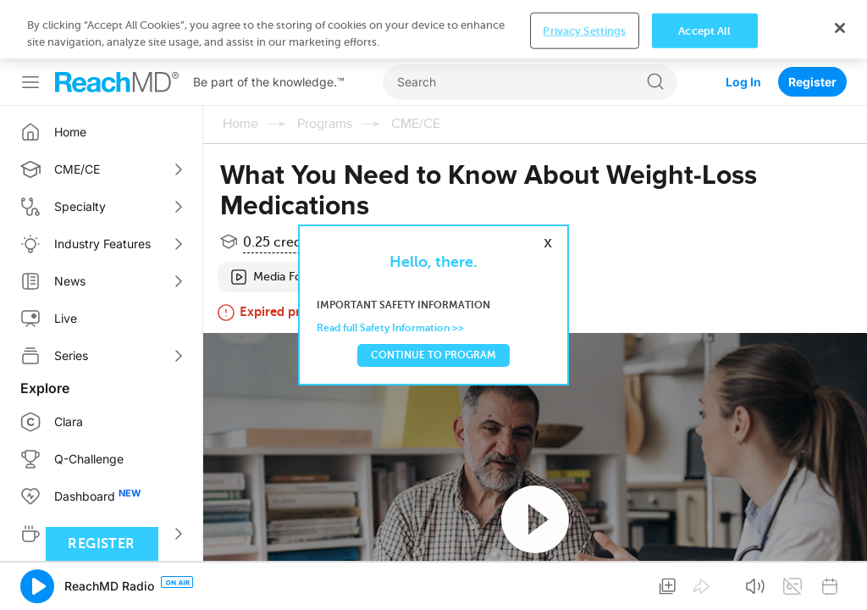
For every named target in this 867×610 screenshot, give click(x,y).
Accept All (704, 30)
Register (812, 82)
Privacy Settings (584, 30)
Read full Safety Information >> (390, 328)
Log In (743, 82)
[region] (433, 29)
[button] (37, 586)
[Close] (840, 28)
